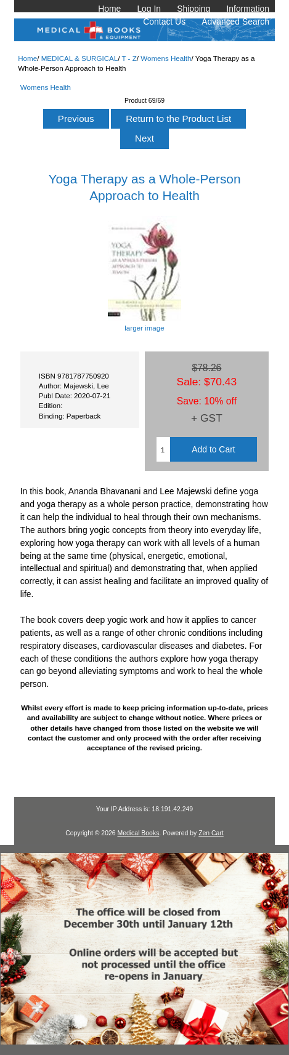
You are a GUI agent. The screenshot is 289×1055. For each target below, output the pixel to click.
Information (247, 9)
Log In (149, 9)
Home (109, 9)
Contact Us (164, 21)
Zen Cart (211, 833)
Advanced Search (235, 21)
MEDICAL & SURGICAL (79, 58)
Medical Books (138, 833)
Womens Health (165, 58)
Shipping (193, 9)
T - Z (128, 58)
